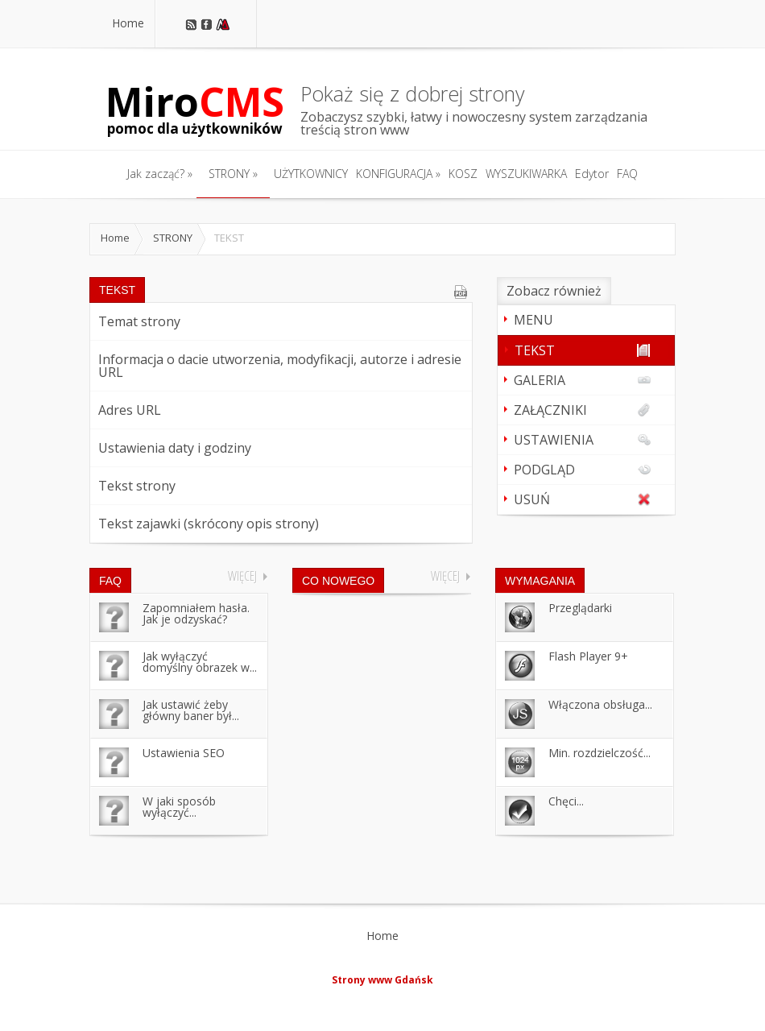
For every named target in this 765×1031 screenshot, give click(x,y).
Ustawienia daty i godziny (174, 448)
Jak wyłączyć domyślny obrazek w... (200, 661)
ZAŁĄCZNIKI (582, 410)
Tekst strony (137, 486)
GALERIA (582, 380)
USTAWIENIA (582, 440)
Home (115, 237)
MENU (533, 320)
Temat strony (139, 321)
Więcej (242, 575)
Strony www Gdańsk (382, 980)
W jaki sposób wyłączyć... (179, 806)
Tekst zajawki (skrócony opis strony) (208, 523)
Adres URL (129, 410)
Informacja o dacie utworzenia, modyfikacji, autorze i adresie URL (279, 365)
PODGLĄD (582, 469)
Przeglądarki (580, 607)
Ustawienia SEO (184, 752)
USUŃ (582, 499)
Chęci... (566, 801)
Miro (194, 108)
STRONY (172, 237)
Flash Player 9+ (588, 656)
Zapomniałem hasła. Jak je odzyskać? (196, 613)
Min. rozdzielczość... (599, 752)
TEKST (582, 350)
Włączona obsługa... (600, 704)
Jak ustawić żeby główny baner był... (191, 710)
